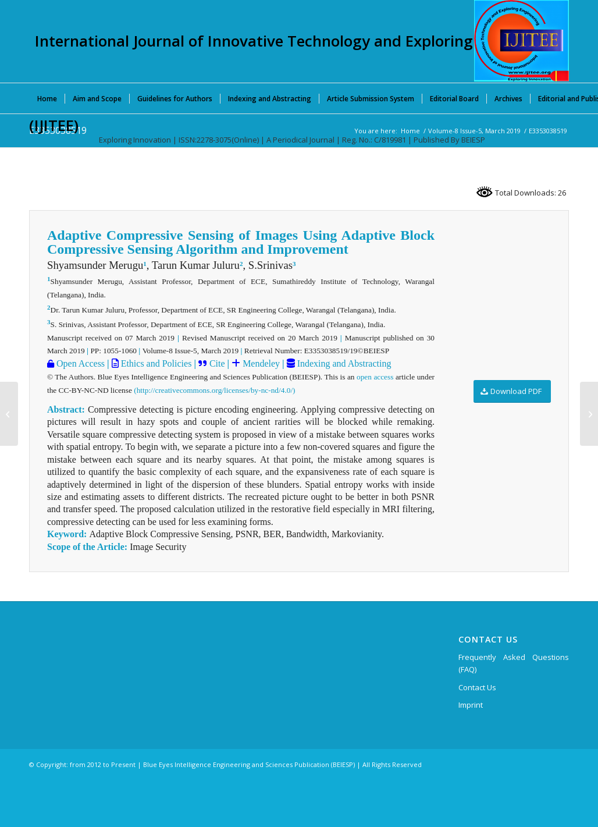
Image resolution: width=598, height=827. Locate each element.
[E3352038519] (9, 414)
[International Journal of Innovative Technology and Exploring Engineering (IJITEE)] (521, 40)
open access (375, 376)
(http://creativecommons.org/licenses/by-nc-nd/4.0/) (214, 390)
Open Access (79, 363)
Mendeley (260, 363)
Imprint (470, 705)
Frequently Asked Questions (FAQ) (513, 663)
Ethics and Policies (155, 363)
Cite (217, 363)
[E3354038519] (589, 414)
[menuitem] (47, 98)
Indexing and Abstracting (343, 363)
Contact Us (477, 687)
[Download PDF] (512, 391)
